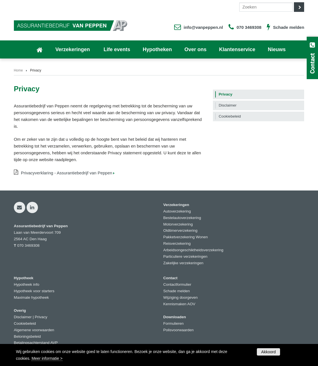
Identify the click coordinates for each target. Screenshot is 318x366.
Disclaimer (23, 317)
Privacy (41, 317)
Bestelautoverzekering (182, 218)
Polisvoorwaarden (178, 330)
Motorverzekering (178, 224)
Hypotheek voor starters (34, 291)
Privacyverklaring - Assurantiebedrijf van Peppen (66, 172)
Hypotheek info (26, 284)
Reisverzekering (177, 243)
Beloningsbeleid (27, 336)
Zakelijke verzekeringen (183, 263)
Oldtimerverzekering (180, 230)
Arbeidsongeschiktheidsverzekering (193, 250)
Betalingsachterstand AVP (36, 343)
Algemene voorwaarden (34, 330)
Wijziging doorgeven (180, 297)
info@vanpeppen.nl (203, 27)
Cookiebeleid (25, 323)
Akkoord (268, 352)
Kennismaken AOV (179, 304)
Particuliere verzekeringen (185, 256)
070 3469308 (249, 27)
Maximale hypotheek (31, 297)
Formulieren (173, 323)
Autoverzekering (177, 211)
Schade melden (288, 27)
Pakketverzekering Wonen (185, 237)
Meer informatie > (46, 358)
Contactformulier (177, 284)
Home (18, 70)
